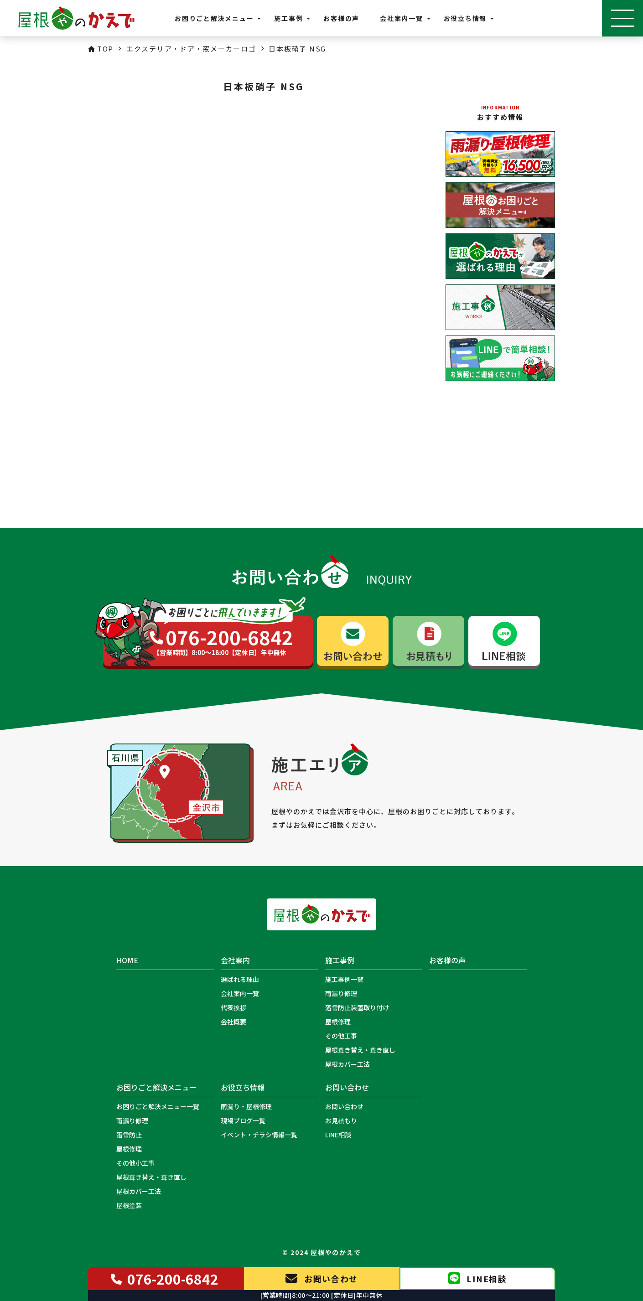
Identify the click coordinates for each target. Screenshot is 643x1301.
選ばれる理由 (240, 979)
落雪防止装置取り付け (357, 1007)
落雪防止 (129, 1134)
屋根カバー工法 (347, 1064)
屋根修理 (338, 1021)
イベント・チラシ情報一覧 (259, 1134)
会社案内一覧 (240, 993)
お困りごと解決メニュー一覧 (157, 1106)
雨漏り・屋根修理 (246, 1106)
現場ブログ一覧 (243, 1120)
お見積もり (341, 1120)
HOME (127, 960)
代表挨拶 (233, 1007)
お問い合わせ (344, 1106)
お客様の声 (341, 18)
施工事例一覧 (344, 979)
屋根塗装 (129, 1205)
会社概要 (233, 1021)
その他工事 (341, 1035)
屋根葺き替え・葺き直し (360, 1049)
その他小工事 (135, 1162)
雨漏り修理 (341, 993)
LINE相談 (338, 1134)
